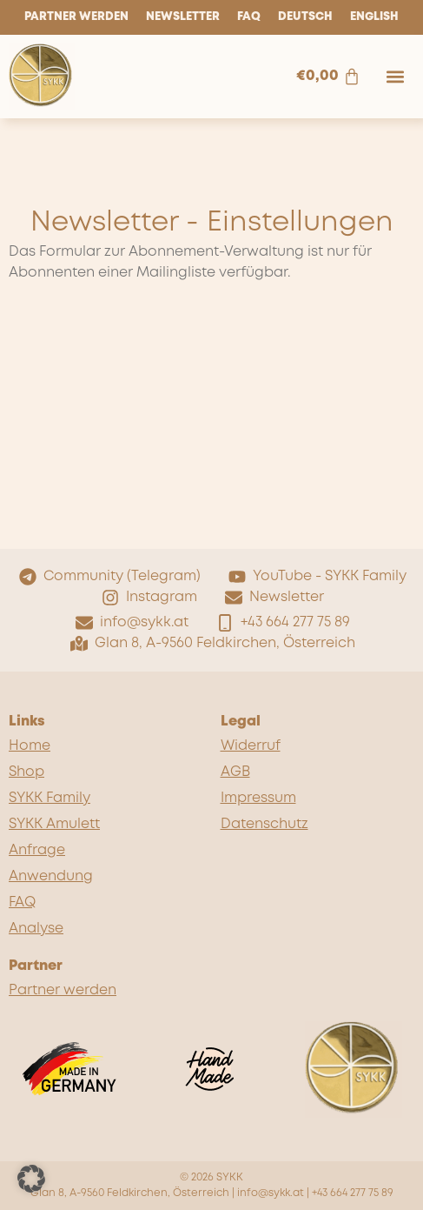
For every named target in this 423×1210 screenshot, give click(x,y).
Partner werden (76, 17)
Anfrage (37, 850)
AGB (235, 772)
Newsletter (183, 17)
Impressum (258, 798)
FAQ (249, 17)
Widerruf (251, 745)
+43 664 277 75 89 (352, 1193)
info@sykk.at (270, 1193)
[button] (395, 76)
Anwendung (51, 876)
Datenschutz (264, 824)
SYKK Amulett (54, 824)
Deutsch (305, 17)
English (374, 17)
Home (29, 745)
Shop (26, 772)
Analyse (36, 928)
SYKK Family (49, 798)
